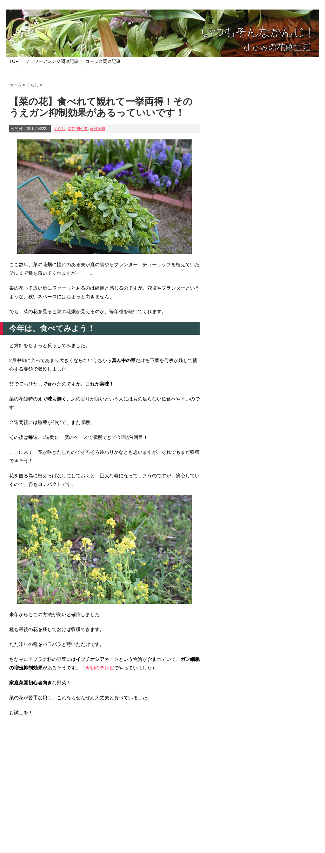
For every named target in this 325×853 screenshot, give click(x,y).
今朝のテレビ (99, 667)
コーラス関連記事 (103, 61)
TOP (14, 61)
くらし (59, 128)
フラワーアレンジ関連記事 (51, 61)
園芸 (71, 128)
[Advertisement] (104, 776)
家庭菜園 (97, 128)
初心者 (82, 128)
